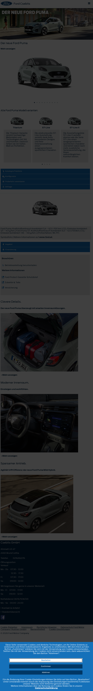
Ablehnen (46, 672)
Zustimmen (46, 666)
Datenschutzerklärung (46, 687)
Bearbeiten (45, 660)
